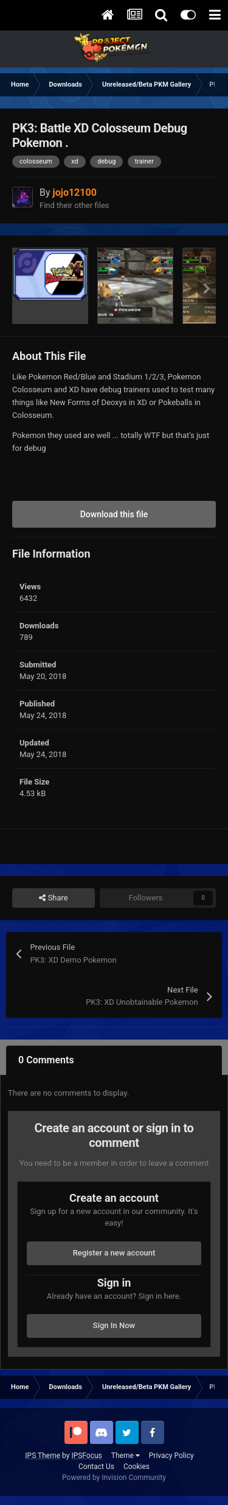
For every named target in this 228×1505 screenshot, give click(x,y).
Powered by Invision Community (114, 1477)
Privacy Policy (171, 1455)
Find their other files (74, 205)
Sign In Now (114, 1325)
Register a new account (114, 1252)
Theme (125, 1455)
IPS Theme (42, 1455)
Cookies (136, 1466)
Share (53, 898)
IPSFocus (86, 1455)
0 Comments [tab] (46, 1060)
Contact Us (96, 1466)
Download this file (114, 514)
